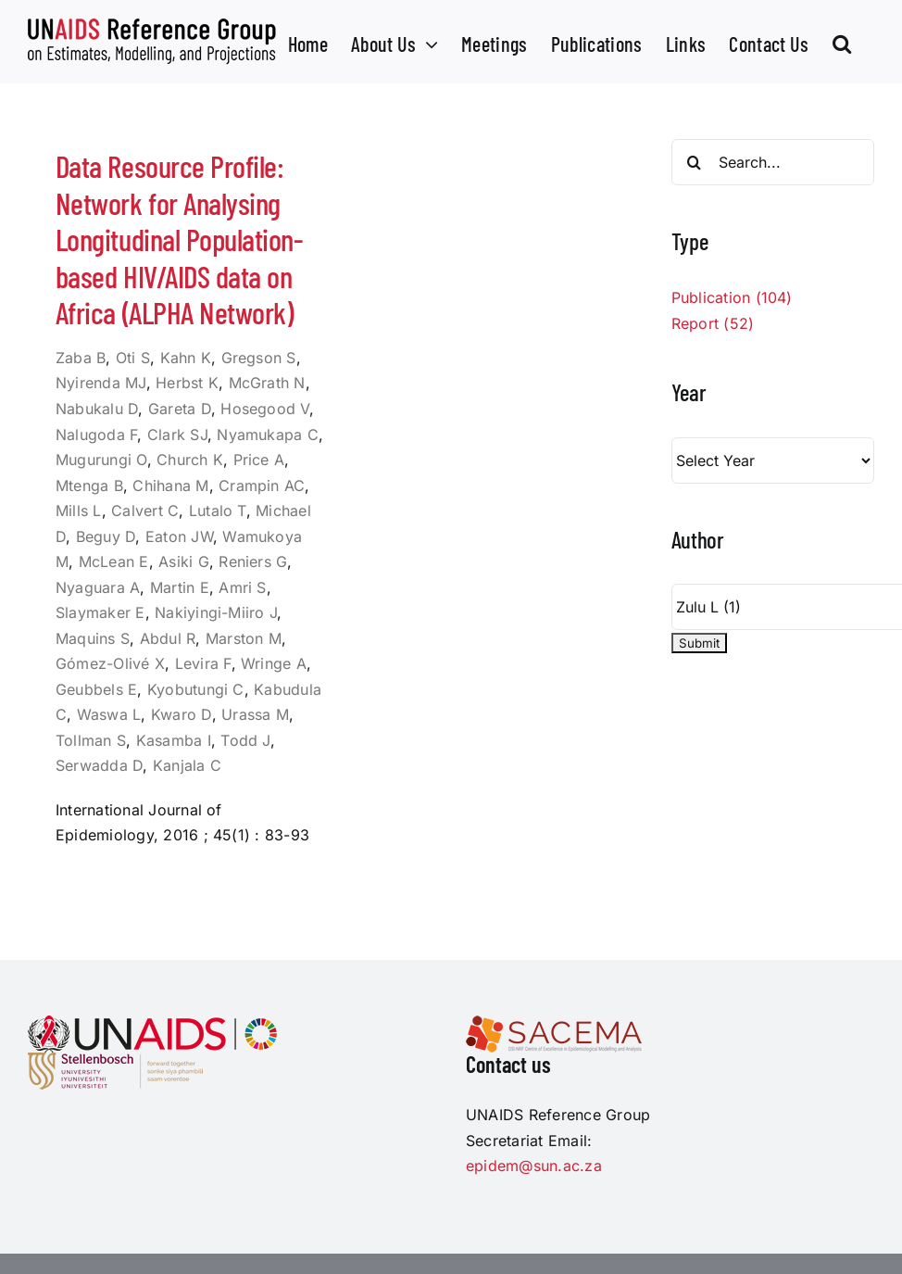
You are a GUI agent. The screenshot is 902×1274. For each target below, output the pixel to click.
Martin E (179, 587)
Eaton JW (179, 536)
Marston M (244, 638)
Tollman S (91, 740)
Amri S (242, 587)
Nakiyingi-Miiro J (216, 612)
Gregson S (258, 357)
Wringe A (274, 663)
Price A (259, 459)
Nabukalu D (97, 408)
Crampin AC (262, 485)
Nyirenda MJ (101, 382)
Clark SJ (177, 434)
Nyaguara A (98, 587)
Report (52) (713, 323)
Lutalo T (217, 510)
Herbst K (187, 382)
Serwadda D (99, 765)
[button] (842, 41)
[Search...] (772, 162)
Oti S (133, 357)
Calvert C (145, 510)
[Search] (694, 162)
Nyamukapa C (268, 434)
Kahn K (185, 357)
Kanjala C (187, 765)
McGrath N (267, 382)
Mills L (79, 510)
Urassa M (255, 714)
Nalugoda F (96, 434)
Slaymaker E (100, 612)
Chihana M (170, 485)
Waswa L (109, 714)
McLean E (114, 561)
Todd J (244, 740)
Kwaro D (181, 714)
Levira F (203, 663)
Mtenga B (89, 485)
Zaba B (81, 357)
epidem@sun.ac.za (534, 1165)
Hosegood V (264, 408)
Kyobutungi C (195, 689)
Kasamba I (173, 740)
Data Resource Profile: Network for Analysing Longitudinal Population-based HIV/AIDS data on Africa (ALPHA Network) (179, 239)
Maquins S (93, 638)
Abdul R (168, 638)
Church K (190, 459)
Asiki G (183, 561)
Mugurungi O (101, 459)
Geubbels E (96, 689)
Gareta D (179, 408)
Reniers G (253, 561)
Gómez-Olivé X (110, 663)
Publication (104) (732, 297)
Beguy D (106, 536)
